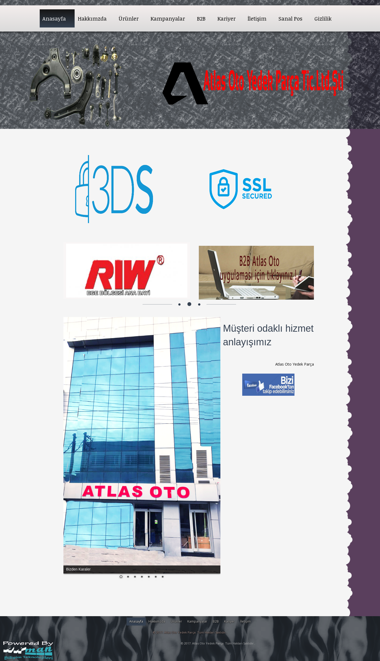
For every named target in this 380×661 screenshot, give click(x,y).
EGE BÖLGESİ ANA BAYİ (118, 293)
